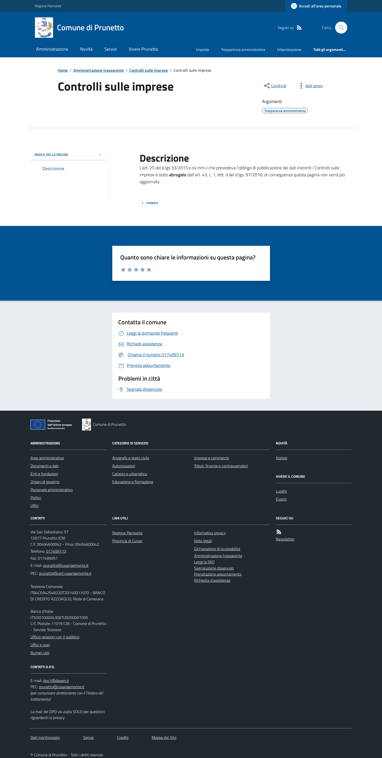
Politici (35, 498)
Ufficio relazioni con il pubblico (54, 637)
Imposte (202, 49)
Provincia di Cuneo (127, 541)
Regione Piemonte (48, 5)
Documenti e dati (44, 466)
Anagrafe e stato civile (130, 458)
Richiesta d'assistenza (212, 580)
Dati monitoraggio (45, 737)
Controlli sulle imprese (148, 70)
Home (63, 70)
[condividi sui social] (274, 86)
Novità (86, 49)
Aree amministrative (47, 458)
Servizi (110, 49)
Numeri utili (39, 653)
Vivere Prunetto (143, 49)
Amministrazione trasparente (98, 70)
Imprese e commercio (211, 458)
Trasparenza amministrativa (243, 49)
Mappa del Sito (164, 737)
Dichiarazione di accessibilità (217, 549)
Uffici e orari (40, 645)
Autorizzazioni (123, 466)
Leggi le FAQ (204, 562)
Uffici (34, 505)
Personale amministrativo (51, 490)
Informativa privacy (210, 533)
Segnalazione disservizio (214, 568)
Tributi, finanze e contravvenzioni (221, 466)
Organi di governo (44, 482)
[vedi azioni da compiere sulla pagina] (310, 86)
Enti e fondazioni (44, 474)
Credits (122, 737)
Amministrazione (52, 49)
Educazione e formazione (132, 482)
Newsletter (285, 539)
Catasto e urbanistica (129, 474)
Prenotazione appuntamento (217, 574)
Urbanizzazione (289, 49)
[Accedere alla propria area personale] (316, 6)
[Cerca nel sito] (339, 28)
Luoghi (281, 491)
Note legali (203, 541)
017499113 (56, 551)
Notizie (281, 458)
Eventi (281, 499)
